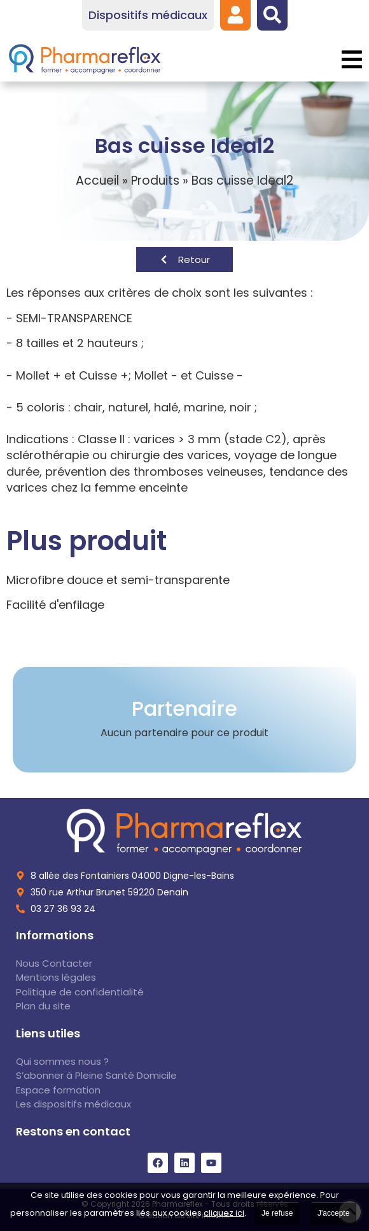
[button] (351, 59)
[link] (235, 15)
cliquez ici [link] (224, 1213)
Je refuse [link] (277, 1213)
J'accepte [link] (333, 1213)
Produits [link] (155, 180)
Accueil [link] (97, 180)
